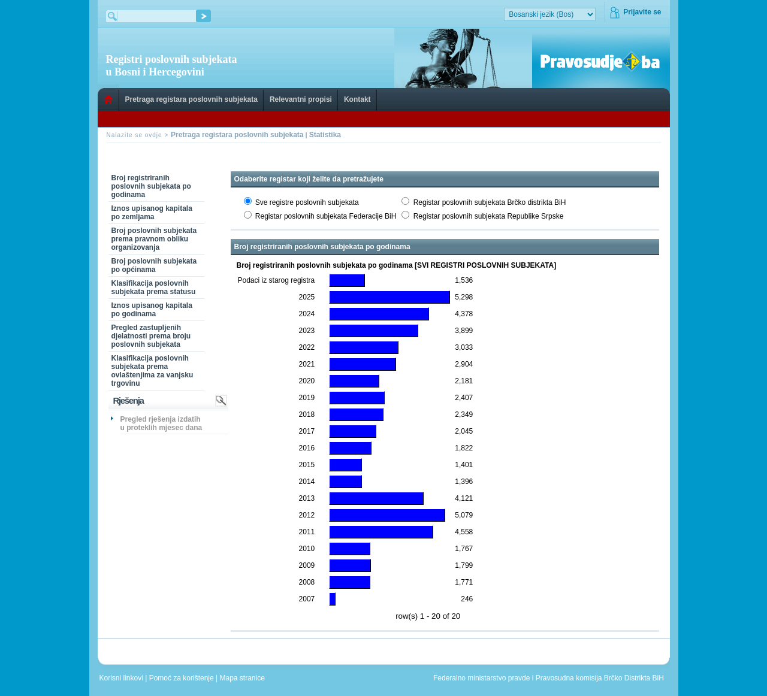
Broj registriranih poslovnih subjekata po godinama (151, 186)
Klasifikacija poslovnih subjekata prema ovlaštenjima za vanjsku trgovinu (152, 371)
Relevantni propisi (301, 99)
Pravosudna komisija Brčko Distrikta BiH (600, 678)
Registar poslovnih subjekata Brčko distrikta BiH (489, 202)
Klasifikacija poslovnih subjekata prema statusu (153, 287)
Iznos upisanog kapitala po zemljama (151, 212)
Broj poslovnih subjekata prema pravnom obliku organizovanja (154, 239)
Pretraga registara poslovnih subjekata (191, 99)
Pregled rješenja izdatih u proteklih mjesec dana (161, 423)
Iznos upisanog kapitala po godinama (151, 309)
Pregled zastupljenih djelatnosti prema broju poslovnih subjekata (151, 336)
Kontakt (357, 99)
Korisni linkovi (122, 678)
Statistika (325, 135)
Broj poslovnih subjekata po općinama (154, 265)
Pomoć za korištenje (182, 678)
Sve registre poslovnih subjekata (307, 202)
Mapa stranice (244, 678)
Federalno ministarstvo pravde (481, 678)
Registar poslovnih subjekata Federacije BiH (325, 216)
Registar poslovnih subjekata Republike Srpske (488, 216)
